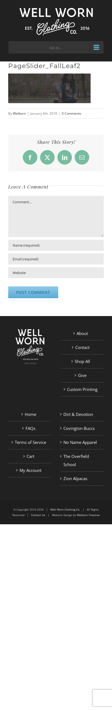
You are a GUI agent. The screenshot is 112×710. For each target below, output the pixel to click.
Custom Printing (82, 389)
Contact (82, 347)
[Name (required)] (56, 245)
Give (82, 375)
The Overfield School (76, 460)
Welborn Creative (88, 515)
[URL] (56, 272)
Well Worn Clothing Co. (65, 509)
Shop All (82, 361)
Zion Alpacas (75, 478)
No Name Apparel (80, 442)
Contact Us (38, 515)
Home (30, 414)
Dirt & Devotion (78, 414)
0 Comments (71, 113)
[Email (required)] (56, 258)
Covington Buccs (79, 428)
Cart (30, 456)
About (82, 333)
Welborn (19, 113)
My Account (30, 470)
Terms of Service (30, 442)
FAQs (30, 428)
